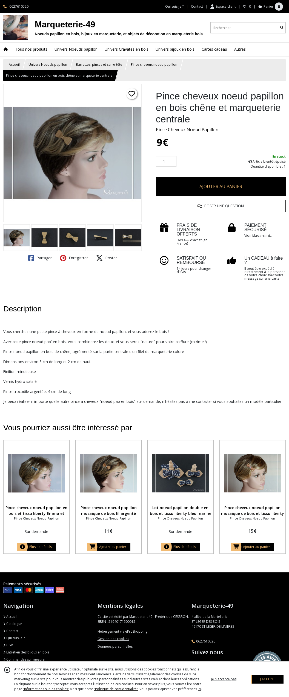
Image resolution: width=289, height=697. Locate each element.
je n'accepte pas (223, 679)
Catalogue (12, 623)
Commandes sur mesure (24, 659)
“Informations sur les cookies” (46, 689)
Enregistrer (74, 258)
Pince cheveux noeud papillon (154, 64)
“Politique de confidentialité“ (116, 689)
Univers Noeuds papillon (47, 64)
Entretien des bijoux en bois (26, 652)
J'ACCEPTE (267, 679)
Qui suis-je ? (14, 638)
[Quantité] (166, 161)
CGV (8, 645)
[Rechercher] (281, 27)
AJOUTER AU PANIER (220, 186)
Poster (106, 258)
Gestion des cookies (113, 638)
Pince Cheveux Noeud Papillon (187, 130)
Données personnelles (115, 646)
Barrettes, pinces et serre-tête (99, 64)
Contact (197, 6)
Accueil (14, 64)
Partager (40, 258)
